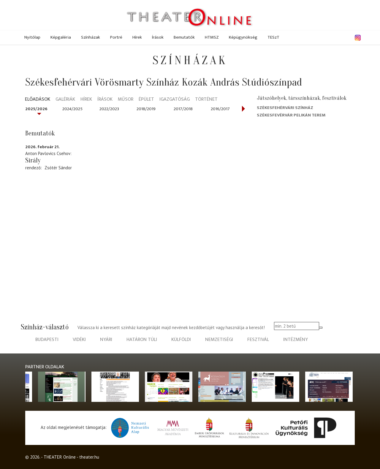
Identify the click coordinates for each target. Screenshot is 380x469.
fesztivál (258, 340)
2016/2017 (220, 109)
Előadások (37, 99)
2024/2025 (72, 109)
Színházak (90, 37)
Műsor (125, 99)
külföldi (181, 340)
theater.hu (89, 457)
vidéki (79, 340)
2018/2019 (146, 109)
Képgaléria (60, 37)
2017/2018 (183, 109)
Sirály (33, 160)
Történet (206, 99)
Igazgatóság (174, 99)
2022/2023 (109, 109)
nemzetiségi (219, 340)
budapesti (46, 340)
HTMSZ (212, 37)
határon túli (141, 340)
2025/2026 (36, 109)
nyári (106, 340)
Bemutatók (184, 37)
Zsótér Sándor (58, 167)
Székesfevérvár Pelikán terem (291, 115)
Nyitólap (32, 37)
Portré (116, 37)
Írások (158, 37)
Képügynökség (243, 37)
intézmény (295, 340)
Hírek (137, 37)
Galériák (65, 99)
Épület (146, 99)
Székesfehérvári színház (285, 107)
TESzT (273, 37)
